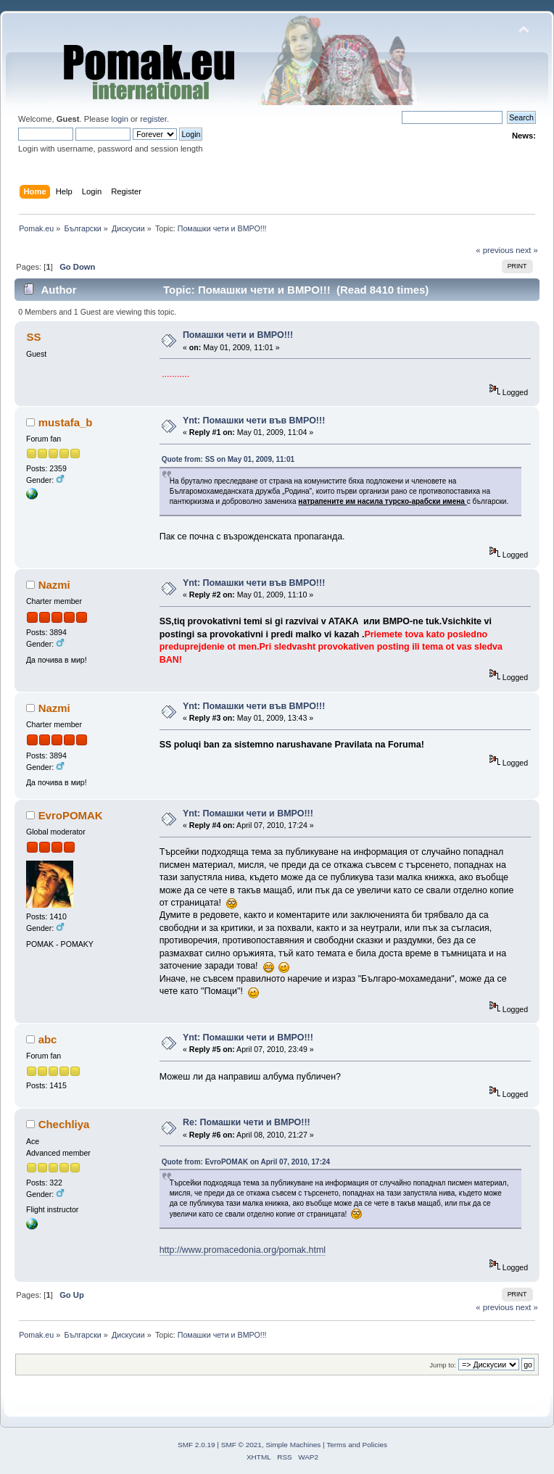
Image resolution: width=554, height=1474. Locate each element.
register (153, 119)
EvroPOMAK (70, 815)
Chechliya (64, 1124)
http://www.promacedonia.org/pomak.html (243, 1250)
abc (47, 1039)
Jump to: (442, 1365)
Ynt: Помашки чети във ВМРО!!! (254, 420)
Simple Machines (293, 1445)
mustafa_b (65, 422)
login (119, 119)
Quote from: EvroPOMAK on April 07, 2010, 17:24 (246, 1162)
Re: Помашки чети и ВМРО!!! (246, 1122)
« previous (494, 250)
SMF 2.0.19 (196, 1445)
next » (527, 250)
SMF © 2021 (241, 1445)
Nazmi (54, 585)
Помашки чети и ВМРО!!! (238, 335)
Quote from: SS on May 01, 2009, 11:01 (228, 459)
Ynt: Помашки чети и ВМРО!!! (248, 813)
